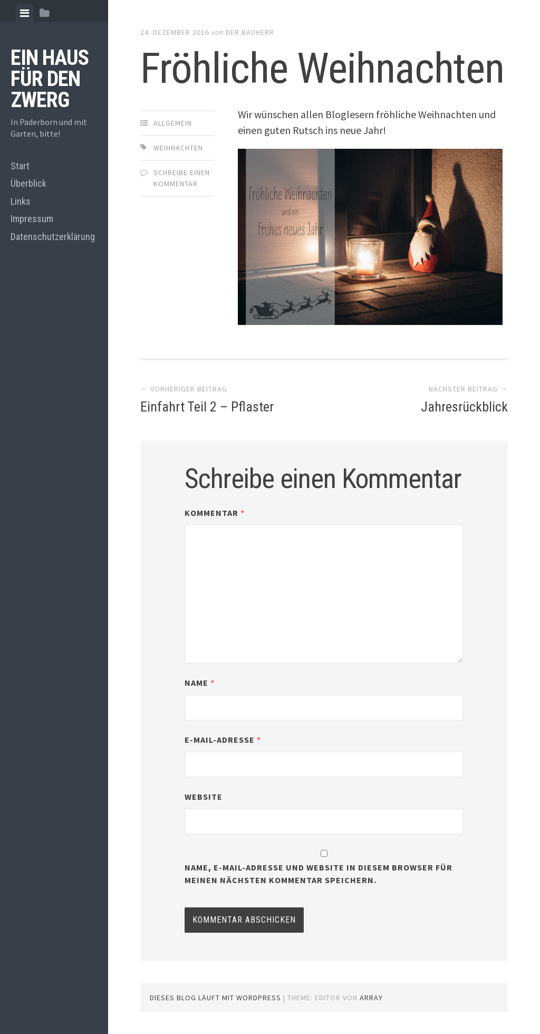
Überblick (28, 183)
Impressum (32, 218)
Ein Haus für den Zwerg (50, 78)
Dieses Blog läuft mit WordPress (215, 997)
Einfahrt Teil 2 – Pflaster (207, 407)
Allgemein (172, 123)
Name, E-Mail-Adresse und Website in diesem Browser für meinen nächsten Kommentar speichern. (318, 873)
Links (21, 201)
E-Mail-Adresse (223, 739)
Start (20, 165)
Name (200, 682)
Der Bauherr (250, 32)
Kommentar (215, 513)
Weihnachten (178, 147)
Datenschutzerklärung (53, 236)
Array (371, 997)
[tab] (24, 13)
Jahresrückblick (464, 407)
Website (204, 796)
